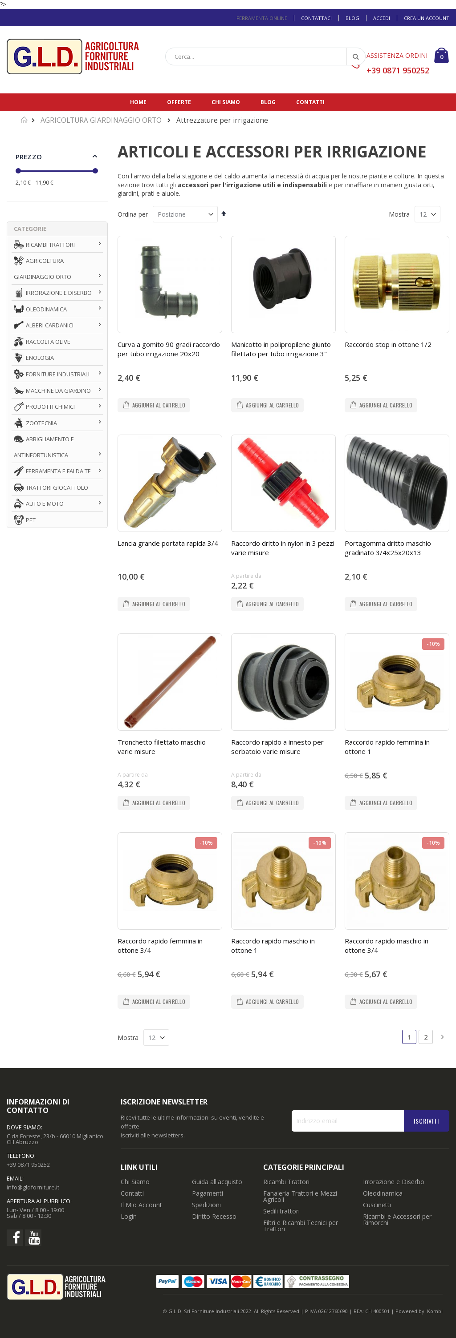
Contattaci (316, 18)
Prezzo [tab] (29, 156)
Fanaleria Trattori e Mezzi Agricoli (300, 970)
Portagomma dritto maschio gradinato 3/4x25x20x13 (388, 472)
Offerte (179, 102)
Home (138, 102)
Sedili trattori (281, 985)
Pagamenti (207, 967)
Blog (352, 18)
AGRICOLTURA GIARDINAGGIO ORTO (101, 120)
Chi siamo (226, 102)
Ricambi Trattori (286, 956)
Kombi (435, 1085)
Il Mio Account (141, 979)
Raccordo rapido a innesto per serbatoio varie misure (277, 596)
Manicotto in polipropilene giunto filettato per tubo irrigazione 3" (281, 349)
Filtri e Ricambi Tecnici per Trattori (300, 1000)
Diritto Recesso (214, 991)
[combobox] (265, 56)
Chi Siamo (135, 956)
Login (129, 991)
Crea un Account (426, 18)
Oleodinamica (383, 967)
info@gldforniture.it (33, 962)
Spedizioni (206, 979)
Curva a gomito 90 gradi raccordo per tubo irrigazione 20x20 (169, 349)
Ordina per (133, 214)
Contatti (310, 102)
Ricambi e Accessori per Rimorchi (397, 994)
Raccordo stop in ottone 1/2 (388, 344)
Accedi (381, 18)
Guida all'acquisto (217, 956)
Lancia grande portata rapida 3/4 (168, 467)
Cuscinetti (377, 979)
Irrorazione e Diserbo (393, 956)
